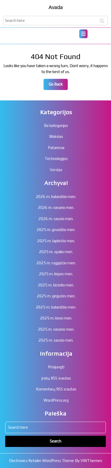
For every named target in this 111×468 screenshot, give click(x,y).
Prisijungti (56, 367)
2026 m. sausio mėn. (56, 218)
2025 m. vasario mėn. (56, 329)
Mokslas (56, 136)
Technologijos (56, 158)
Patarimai (56, 147)
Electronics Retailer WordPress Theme (41, 460)
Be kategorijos (56, 125)
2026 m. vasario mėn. (56, 207)
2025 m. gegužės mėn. (56, 296)
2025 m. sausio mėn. (56, 340)
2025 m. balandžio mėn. (56, 307)
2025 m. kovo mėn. (56, 318)
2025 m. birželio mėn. (56, 285)
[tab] (83, 33)
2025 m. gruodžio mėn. (56, 229)
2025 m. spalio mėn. (56, 251)
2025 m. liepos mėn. (56, 274)
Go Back (58, 85)
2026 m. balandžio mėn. (56, 196)
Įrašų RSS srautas (56, 378)
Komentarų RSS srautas (56, 389)
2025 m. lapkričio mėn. (56, 241)
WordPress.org (56, 400)
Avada (55, 7)
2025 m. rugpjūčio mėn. (56, 263)
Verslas (56, 170)
